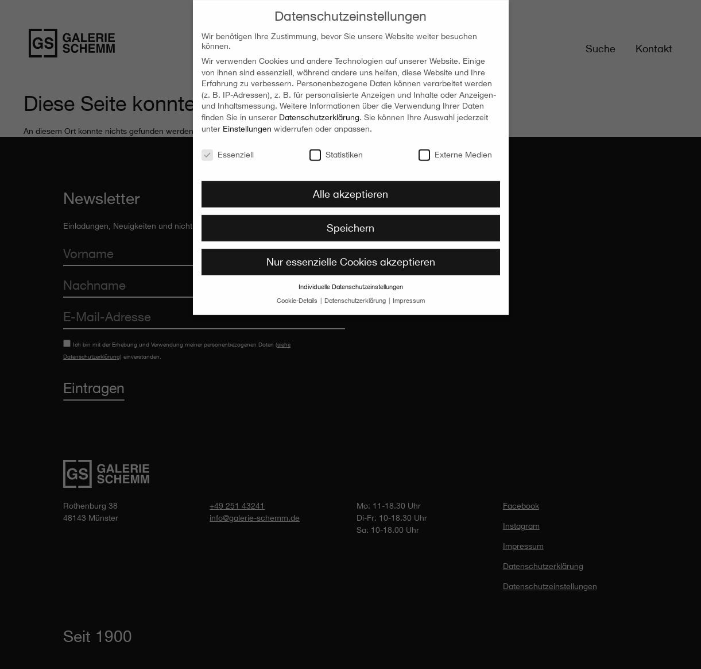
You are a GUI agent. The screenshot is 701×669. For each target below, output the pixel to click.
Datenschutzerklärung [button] (356, 297)
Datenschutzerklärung (319, 113)
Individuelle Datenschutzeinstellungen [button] (351, 283)
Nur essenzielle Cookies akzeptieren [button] (350, 257)
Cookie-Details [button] (298, 297)
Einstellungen (247, 124)
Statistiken (336, 150)
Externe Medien (455, 150)
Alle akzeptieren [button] (350, 189)
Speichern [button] (350, 223)
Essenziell (228, 150)
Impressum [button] (409, 297)
